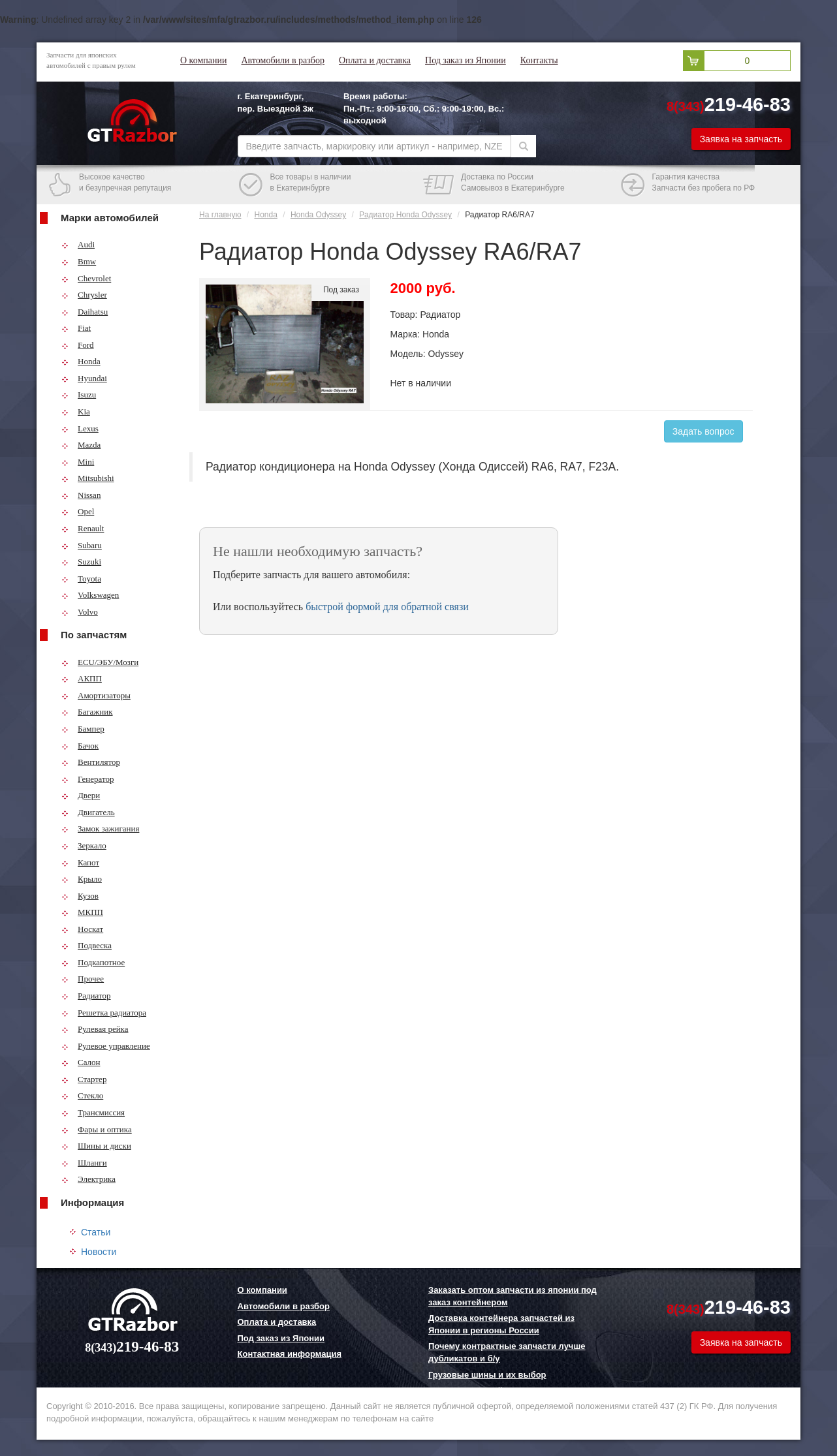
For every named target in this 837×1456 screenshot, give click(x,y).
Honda (81, 361)
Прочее (82, 979)
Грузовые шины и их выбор (487, 1375)
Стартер (83, 1079)
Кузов (80, 896)
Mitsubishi (87, 478)
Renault (82, 528)
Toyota (81, 578)
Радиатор (86, 995)
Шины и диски (96, 1146)
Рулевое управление (105, 1046)
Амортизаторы (96, 695)
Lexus (80, 428)
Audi (78, 244)
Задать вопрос (703, 431)
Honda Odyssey (318, 214)
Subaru (81, 545)
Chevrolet (86, 278)
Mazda (81, 445)
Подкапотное (93, 962)
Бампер (82, 729)
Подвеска (86, 945)
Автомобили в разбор (282, 60)
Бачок (80, 746)
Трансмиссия (93, 1112)
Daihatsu (84, 312)
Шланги (84, 1163)
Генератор (87, 779)
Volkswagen (90, 595)
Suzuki (81, 561)
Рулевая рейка (95, 1029)
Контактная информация (289, 1354)
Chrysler (84, 295)
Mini (77, 462)
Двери (80, 795)
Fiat (76, 328)
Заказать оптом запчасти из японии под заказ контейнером (512, 1296)
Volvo (79, 612)
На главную (220, 214)
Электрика (88, 1179)
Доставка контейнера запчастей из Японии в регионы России (501, 1324)
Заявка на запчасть (741, 139)
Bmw (78, 261)
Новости (98, 1252)
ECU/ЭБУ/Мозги (99, 662)
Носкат (82, 929)
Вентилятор (90, 762)
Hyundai (84, 378)
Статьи (95, 1232)
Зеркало (83, 845)
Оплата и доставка (375, 60)
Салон (81, 1062)
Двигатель (88, 812)
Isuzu (78, 394)
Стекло (82, 1095)
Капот (80, 862)
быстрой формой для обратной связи (387, 606)
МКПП (82, 912)
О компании (203, 60)
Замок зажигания (100, 828)
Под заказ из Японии (465, 60)
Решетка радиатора (103, 1012)
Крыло (81, 879)
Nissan (81, 495)
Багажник (87, 712)
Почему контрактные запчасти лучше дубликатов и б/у (506, 1352)
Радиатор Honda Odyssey (405, 214)
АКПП (81, 678)
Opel (77, 511)
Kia (75, 411)
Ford (77, 345)
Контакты (539, 60)
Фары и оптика (96, 1129)
